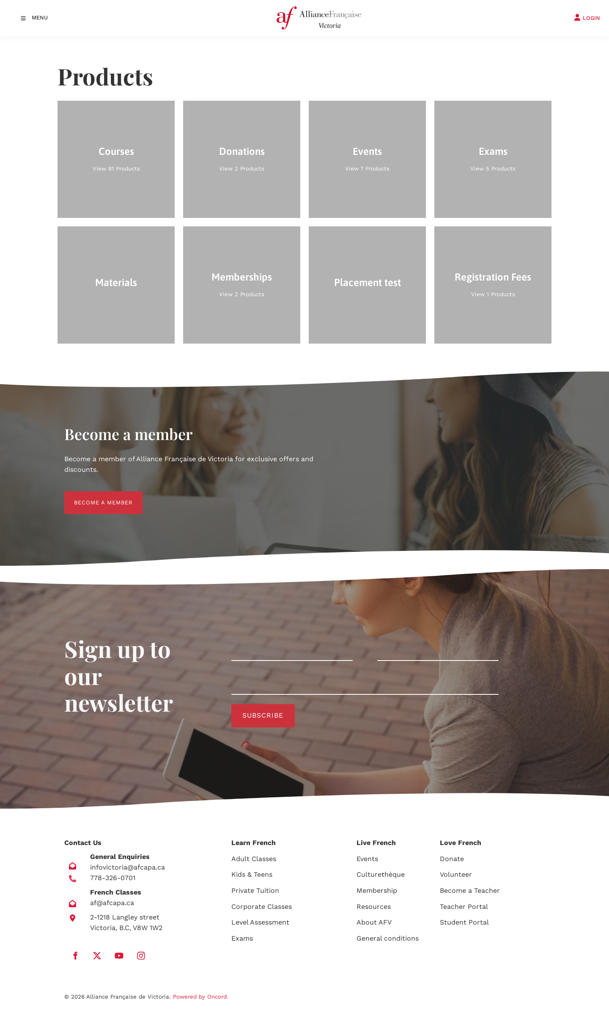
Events (367, 859)
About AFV (374, 922)
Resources (374, 907)
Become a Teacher (470, 890)
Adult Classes (253, 859)
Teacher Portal (464, 907)
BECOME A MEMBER (93, 496)
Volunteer (456, 874)
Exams (242, 938)
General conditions (388, 938)
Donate (452, 859)
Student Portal (464, 922)
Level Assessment (260, 922)
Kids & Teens (251, 874)
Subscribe (262, 715)
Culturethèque (381, 874)
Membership (377, 890)
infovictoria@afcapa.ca (127, 867)
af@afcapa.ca (112, 903)
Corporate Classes (261, 907)
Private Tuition (255, 890)
